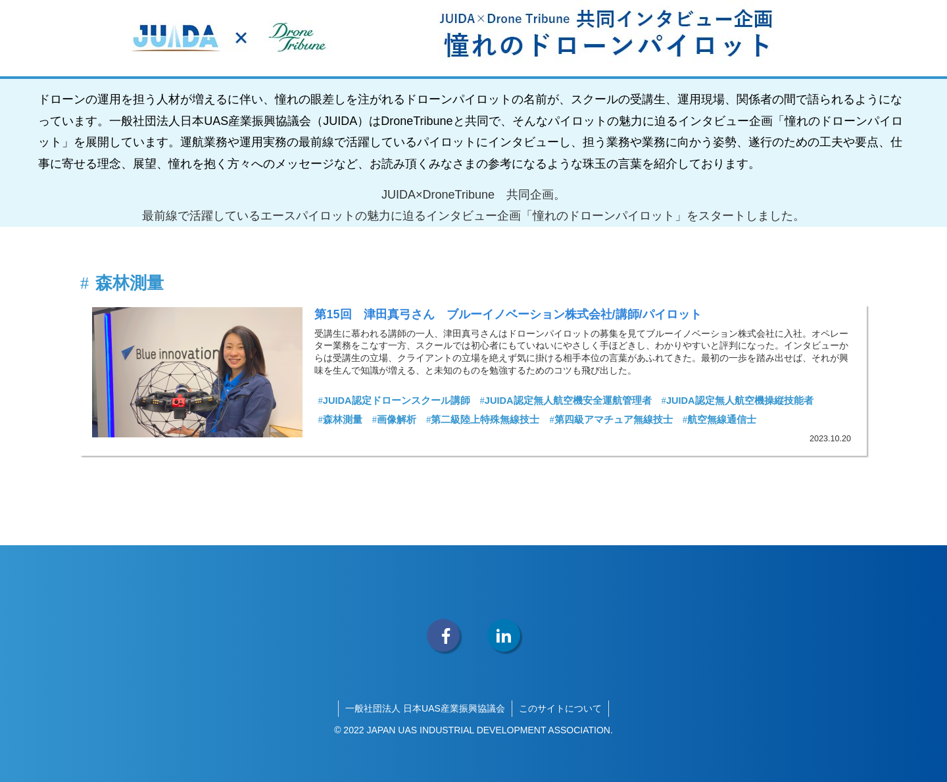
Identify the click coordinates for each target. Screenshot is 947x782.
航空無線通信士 (719, 419)
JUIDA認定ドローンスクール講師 (394, 400)
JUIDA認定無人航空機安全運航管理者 (566, 400)
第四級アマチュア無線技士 (610, 419)
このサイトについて (560, 708)
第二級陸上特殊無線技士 (482, 419)
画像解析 (394, 419)
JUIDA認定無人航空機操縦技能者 (737, 400)
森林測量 (340, 419)
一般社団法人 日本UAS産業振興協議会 (425, 708)
